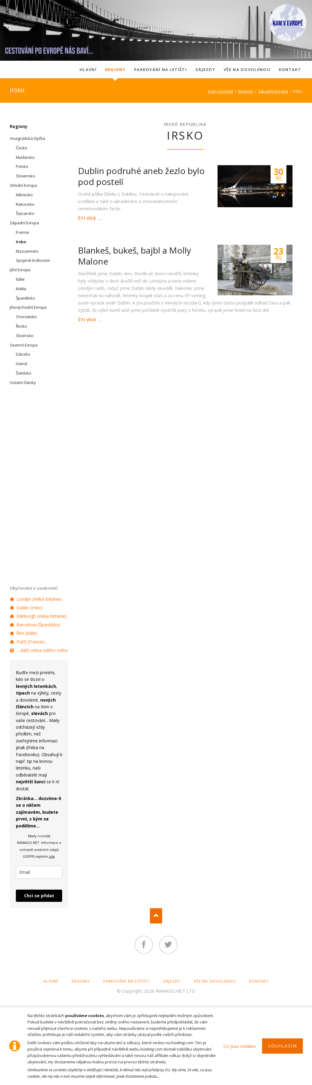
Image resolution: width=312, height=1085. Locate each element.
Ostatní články (23, 382)
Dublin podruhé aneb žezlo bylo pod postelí (141, 176)
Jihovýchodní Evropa (28, 307)
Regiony (115, 69)
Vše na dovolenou (247, 69)
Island (21, 363)
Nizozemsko (27, 251)
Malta (21, 288)
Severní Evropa (23, 345)
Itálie (20, 279)
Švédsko (23, 373)
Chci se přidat (39, 895)
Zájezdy (205, 69)
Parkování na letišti (160, 69)
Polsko (22, 166)
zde (52, 856)
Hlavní (88, 69)
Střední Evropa (23, 185)
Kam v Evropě (220, 91)
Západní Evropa (273, 91)
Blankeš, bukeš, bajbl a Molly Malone (134, 255)
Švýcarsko (25, 213)
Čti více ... (90, 218)
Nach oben (156, 915)
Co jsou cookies (239, 1046)
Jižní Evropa (20, 269)
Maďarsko (25, 157)
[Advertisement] (185, 372)
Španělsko (25, 298)
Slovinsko (25, 335)
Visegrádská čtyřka (27, 138)
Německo (24, 194)
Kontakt (290, 69)
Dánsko (23, 354)
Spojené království (33, 260)
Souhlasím (282, 1046)
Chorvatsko (26, 316)
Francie (22, 232)
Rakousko (25, 204)
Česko (21, 148)
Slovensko (25, 176)
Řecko (21, 326)
